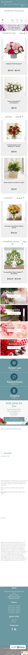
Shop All (22, 33)
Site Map (20, 654)
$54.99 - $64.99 (14, 70)
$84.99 (14, 108)
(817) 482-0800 (8, 2)
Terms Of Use (9, 652)
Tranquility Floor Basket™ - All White (14, 272)
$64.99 (14, 189)
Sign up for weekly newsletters (14, 419)
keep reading (7, 453)
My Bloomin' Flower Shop (14, 11)
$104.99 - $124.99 (14, 279)
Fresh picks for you (14, 409)
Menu (2, 22)
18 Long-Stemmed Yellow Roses (14, 226)
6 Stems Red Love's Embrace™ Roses (14, 145)
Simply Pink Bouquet (14, 64)
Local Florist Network (11, 654)
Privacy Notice (18, 652)
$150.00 (14, 233)
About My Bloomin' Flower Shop (11, 429)
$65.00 (14, 151)
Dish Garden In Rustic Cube (14, 182)
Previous (2, 57)
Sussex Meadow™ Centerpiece (14, 102)
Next (25, 57)
